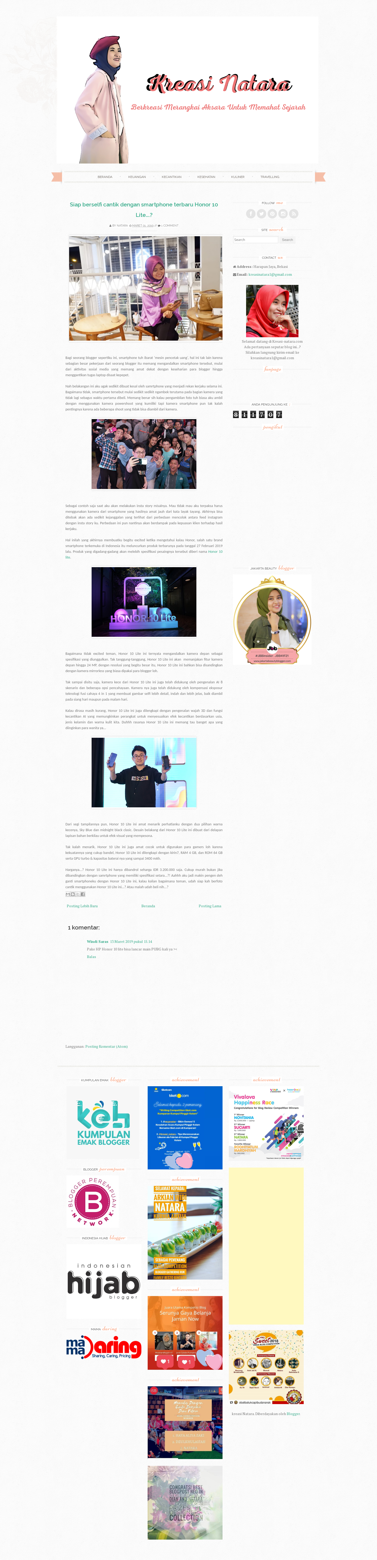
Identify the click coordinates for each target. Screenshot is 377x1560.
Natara (122, 225)
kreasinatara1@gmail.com (270, 274)
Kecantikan (171, 177)
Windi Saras (97, 941)
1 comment (170, 225)
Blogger (293, 1413)
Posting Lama (210, 905)
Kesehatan (206, 177)
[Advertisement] (266, 1246)
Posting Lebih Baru (82, 905)
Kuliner (238, 177)
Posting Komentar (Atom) (106, 1046)
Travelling (269, 177)
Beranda (105, 177)
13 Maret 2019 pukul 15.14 (131, 941)
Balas (91, 956)
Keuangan (137, 177)
